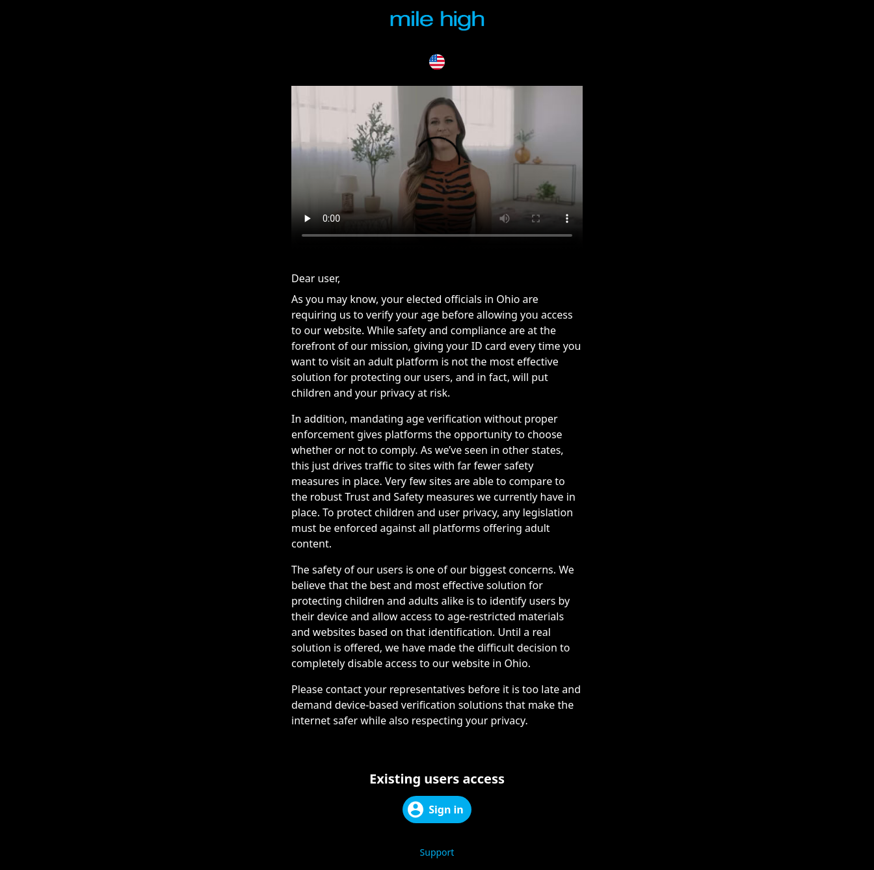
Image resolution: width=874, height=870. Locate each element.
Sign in (435, 809)
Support (437, 852)
